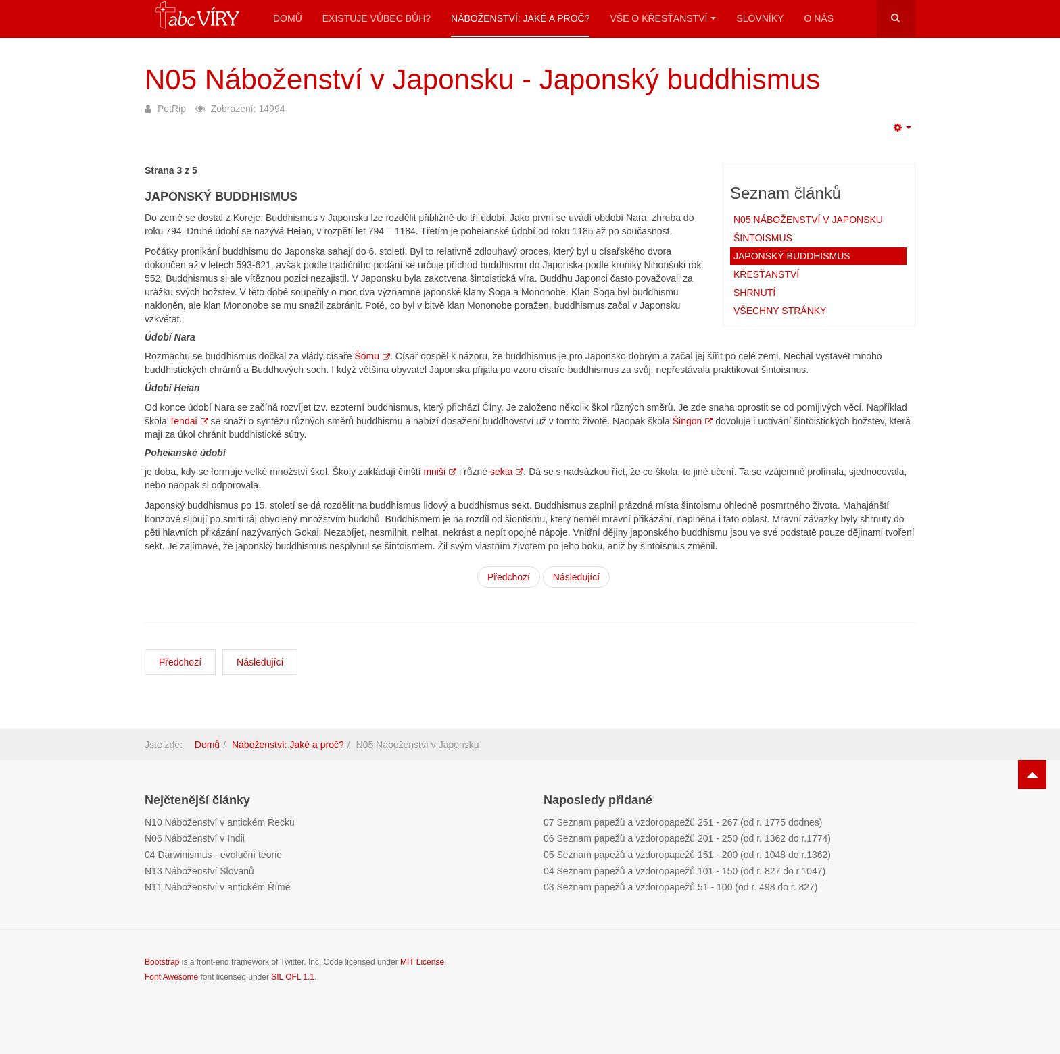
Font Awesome (171, 977)
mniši (439, 471)
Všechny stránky (779, 310)
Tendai (188, 421)
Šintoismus (762, 237)
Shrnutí (754, 292)
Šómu (372, 356)
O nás (819, 18)
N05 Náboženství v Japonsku (808, 219)
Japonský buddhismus (791, 256)
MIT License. (423, 962)
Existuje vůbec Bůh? (376, 18)
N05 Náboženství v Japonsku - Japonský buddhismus (482, 79)
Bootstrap (162, 962)
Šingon (693, 421)
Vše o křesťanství (663, 18)
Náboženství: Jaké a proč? (520, 18)
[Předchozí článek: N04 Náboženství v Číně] (180, 662)
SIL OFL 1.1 (292, 977)
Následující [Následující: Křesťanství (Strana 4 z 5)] (576, 577)
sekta (506, 471)
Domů (287, 18)
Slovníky (760, 18)
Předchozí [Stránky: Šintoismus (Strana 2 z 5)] (508, 577)
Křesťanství (766, 274)
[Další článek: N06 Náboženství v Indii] (259, 662)
